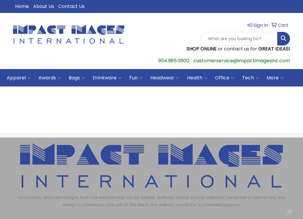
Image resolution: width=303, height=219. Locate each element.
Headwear (164, 77)
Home (22, 6)
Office (224, 77)
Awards (49, 77)
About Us (43, 6)
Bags (77, 77)
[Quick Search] (239, 38)
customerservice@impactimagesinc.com (242, 60)
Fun (136, 77)
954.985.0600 (173, 60)
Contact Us (71, 6)
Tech (250, 77)
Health (197, 77)
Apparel (19, 77)
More (275, 77)
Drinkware (107, 77)
